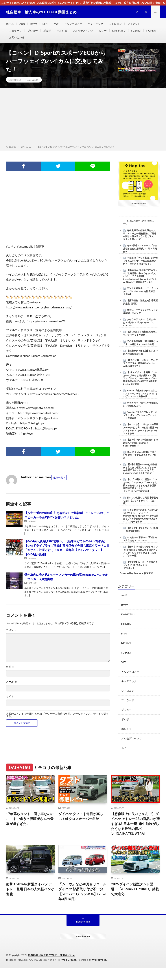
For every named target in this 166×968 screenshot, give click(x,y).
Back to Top (83, 921)
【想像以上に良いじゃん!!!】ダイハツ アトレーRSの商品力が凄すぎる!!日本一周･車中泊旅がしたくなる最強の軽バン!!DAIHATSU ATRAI (135, 824)
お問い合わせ (16, 37)
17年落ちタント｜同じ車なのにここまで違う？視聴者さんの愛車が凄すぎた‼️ (30, 819)
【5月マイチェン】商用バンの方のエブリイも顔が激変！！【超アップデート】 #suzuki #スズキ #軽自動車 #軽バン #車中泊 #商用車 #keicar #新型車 (140, 378)
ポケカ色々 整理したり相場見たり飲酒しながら (140, 404)
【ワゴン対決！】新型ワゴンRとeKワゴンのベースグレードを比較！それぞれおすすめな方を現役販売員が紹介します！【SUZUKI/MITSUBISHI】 (140, 485)
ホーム (10, 23)
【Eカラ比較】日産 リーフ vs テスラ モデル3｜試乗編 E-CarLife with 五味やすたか (140, 363)
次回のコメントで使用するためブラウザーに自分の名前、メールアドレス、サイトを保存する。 (57, 715)
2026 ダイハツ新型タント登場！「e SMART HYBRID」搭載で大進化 (135, 889)
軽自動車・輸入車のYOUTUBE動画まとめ (51, 955)
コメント (11, 630)
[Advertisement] (83, 117)
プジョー (32, 30)
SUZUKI (136, 30)
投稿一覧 (58, 477)
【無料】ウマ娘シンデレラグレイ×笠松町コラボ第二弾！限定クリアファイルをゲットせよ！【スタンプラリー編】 (140, 551)
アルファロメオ (73, 23)
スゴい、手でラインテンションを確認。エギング (140, 311)
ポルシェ (62, 30)
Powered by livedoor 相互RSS (136, 573)
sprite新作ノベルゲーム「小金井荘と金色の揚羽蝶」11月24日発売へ (140, 248)
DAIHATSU (119, 30)
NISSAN (126, 643)
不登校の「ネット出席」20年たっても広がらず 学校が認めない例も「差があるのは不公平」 (140, 260)
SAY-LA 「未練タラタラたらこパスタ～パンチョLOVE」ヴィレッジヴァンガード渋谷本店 (140, 393)
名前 (10, 666)
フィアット (133, 23)
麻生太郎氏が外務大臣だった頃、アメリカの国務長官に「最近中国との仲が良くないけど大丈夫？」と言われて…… (139, 235)
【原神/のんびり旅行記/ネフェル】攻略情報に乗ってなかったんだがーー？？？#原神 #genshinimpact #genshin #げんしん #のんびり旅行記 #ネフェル (140, 276)
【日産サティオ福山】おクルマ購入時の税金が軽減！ (140, 352)
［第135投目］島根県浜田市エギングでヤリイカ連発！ (140, 333)
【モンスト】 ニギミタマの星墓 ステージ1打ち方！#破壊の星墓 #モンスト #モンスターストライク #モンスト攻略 (140, 429)
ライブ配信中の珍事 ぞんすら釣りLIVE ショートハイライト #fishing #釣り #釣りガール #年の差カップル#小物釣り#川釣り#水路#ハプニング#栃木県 (140, 515)
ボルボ (47, 30)
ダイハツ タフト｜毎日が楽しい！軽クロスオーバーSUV (80, 816)
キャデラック (95, 23)
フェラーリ (15, 30)
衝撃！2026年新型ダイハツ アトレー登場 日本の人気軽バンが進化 (30, 889)
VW (56, 23)
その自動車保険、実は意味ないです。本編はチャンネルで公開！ (140, 343)
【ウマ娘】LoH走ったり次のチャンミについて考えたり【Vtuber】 (140, 565)
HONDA (151, 30)
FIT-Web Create (66, 959)
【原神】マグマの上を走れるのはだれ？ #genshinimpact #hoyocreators (140, 442)
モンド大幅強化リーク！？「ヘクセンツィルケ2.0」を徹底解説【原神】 (140, 291)
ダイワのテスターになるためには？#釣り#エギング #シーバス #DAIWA (140, 322)
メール (11, 681)
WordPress (99, 959)
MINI (45, 23)
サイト (10, 696)
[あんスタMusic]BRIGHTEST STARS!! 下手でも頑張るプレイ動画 (139, 455)
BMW (33, 23)
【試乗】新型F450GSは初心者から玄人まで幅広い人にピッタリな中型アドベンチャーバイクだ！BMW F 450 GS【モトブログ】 (140, 469)
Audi (22, 23)
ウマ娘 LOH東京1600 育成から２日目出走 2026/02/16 (140, 539)
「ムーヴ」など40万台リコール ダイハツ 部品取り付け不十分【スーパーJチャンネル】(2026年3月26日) (82, 891)
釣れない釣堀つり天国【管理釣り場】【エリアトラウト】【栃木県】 (140, 500)
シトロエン (115, 23)
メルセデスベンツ (83, 30)
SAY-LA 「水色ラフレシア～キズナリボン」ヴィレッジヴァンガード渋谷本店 (140, 415)
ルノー (103, 30)
